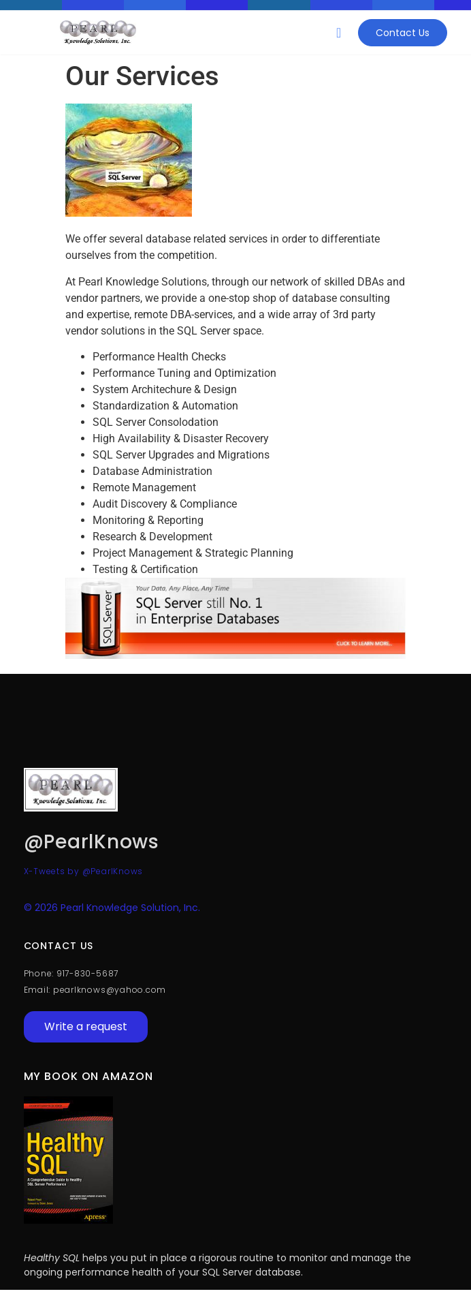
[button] (338, 32)
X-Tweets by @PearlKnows (83, 871)
